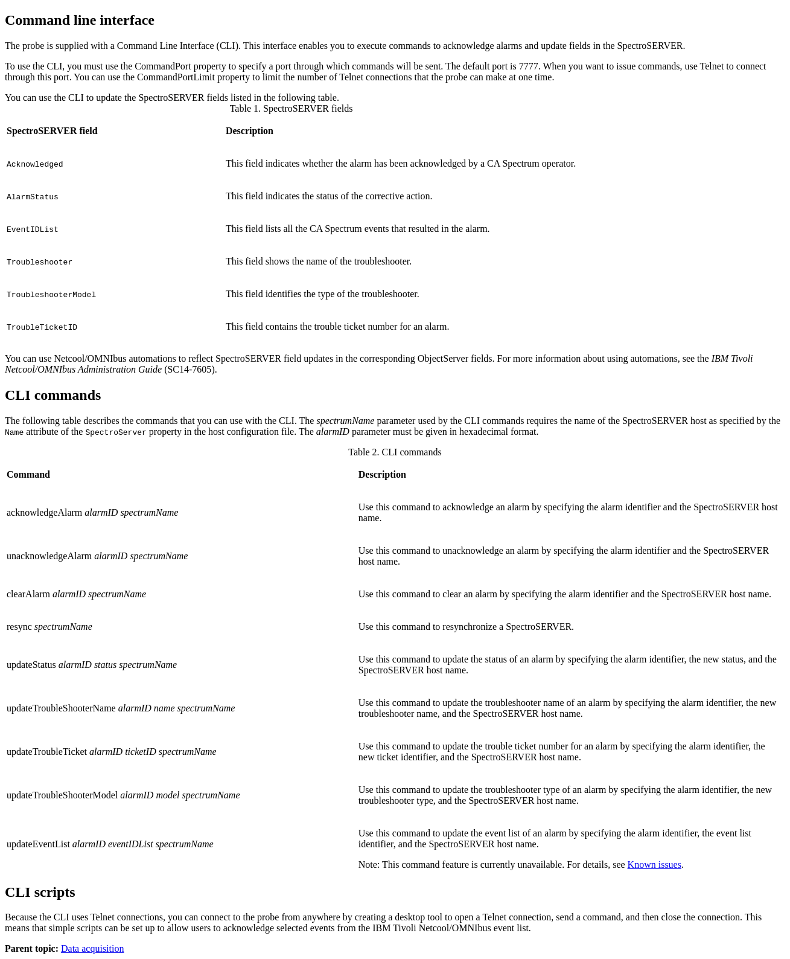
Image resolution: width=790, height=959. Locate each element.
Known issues (654, 864)
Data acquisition (92, 948)
